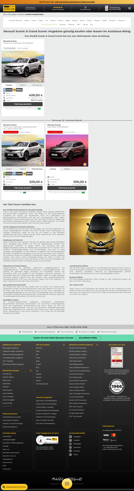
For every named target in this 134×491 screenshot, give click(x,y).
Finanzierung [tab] (37, 85)
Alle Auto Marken (50, 345)
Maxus (38, 390)
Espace (52, 20)
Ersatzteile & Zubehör (11, 422)
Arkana (26, 20)
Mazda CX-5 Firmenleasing (45, 419)
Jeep (38, 361)
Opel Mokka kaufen (76, 364)
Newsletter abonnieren (11, 455)
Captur (40, 20)
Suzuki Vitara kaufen (76, 397)
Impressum (7, 471)
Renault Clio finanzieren (78, 348)
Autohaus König (9, 435)
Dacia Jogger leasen (76, 387)
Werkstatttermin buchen (12, 419)
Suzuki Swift (7, 406)
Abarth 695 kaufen (75, 426)
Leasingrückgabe (9, 442)
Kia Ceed (6, 410)
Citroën (38, 377)
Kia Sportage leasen (76, 413)
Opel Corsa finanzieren (77, 358)
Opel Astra (6, 384)
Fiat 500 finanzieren (76, 374)
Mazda (38, 374)
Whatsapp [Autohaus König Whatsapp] (75, 446)
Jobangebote (8, 461)
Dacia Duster (7, 390)
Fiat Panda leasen (75, 377)
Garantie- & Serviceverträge (13, 426)
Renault (21, 14)
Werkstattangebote (10, 429)
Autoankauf (7, 439)
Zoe (91, 24)
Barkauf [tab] (23, 85)
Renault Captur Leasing (77, 354)
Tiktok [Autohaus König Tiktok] (73, 456)
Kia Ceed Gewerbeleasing (45, 426)
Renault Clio (7, 374)
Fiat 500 (6, 387)
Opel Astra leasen (75, 361)
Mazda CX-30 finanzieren (78, 420)
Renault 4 (112, 20)
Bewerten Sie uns (9, 458)
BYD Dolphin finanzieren (78, 403)
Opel (37, 351)
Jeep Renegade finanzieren (79, 394)
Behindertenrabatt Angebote (13, 364)
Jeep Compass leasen (77, 390)
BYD (37, 367)
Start (5, 14)
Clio (46, 20)
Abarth (38, 381)
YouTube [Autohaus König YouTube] (74, 453)
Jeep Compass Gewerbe (45, 423)
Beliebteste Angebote (12, 345)
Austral (33, 20)
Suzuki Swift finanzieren (78, 400)
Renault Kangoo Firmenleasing (47, 413)
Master (89, 20)
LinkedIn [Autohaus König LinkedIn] (74, 442)
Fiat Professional (42, 384)
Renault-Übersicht (15, 20)
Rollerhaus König (88, 338)
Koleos (82, 20)
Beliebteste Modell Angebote (83, 345)
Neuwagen (12, 14)
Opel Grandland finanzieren (79, 367)
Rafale (104, 20)
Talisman (71, 24)
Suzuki (38, 364)
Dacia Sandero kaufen (77, 384)
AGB (4, 468)
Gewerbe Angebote (44, 400)
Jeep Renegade (8, 400)
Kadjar (67, 20)
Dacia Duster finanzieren (78, 381)
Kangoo (75, 20)
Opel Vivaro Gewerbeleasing (46, 403)
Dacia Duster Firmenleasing (46, 406)
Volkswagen (40, 387)
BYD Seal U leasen (76, 407)
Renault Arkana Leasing (78, 351)
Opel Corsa (7, 380)
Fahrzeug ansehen (22, 104)
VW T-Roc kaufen (75, 416)
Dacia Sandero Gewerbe (45, 410)
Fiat (37, 354)
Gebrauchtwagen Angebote (13, 351)
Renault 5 (121, 20)
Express (60, 20)
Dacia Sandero (8, 393)
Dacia (38, 358)
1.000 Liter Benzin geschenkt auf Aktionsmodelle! (75, 2)
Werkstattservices (10, 416)
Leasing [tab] (9, 85)
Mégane (97, 20)
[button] (129, 8)
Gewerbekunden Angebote (13, 358)
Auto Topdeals (8, 361)
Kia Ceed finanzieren (76, 410)
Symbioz (63, 24)
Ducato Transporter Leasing (46, 416)
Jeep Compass (8, 397)
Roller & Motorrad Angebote (13, 354)
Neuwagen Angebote (11, 348)
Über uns (6, 452)
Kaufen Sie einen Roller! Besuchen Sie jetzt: (53, 338)
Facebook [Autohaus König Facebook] (75, 449)
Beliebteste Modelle (17, 371)
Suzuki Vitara (7, 403)
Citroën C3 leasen (75, 423)
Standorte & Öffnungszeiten (13, 445)
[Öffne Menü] (67, 483)
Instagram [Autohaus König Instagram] (75, 439)
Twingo (85, 24)
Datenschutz (7, 465)
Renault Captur (8, 377)
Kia (37, 371)
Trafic (78, 24)
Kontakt (6, 448)
